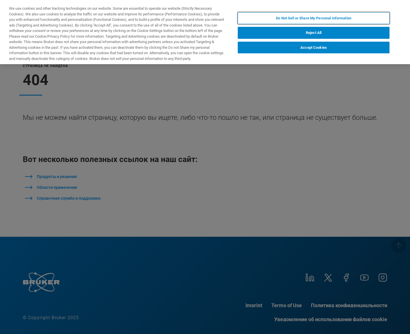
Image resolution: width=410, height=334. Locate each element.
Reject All (313, 33)
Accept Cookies (313, 47)
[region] (205, 32)
